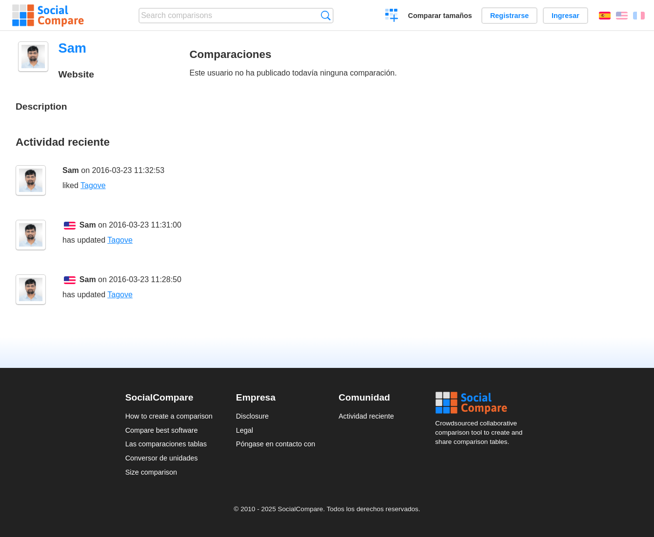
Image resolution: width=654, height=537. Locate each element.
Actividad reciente (366, 416)
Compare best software (161, 430)
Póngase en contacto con (275, 444)
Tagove (93, 185)
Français (639, 15)
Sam (70, 170)
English (622, 15)
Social (482, 403)
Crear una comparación (391, 16)
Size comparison (151, 472)
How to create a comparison (169, 416)
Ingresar (565, 15)
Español (605, 15)
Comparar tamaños (440, 15)
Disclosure (252, 416)
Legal (244, 430)
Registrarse (509, 15)
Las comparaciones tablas (166, 444)
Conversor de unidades (161, 458)
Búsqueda (325, 15)
